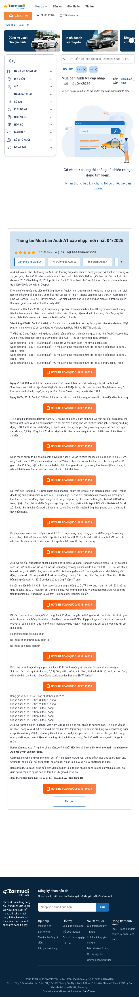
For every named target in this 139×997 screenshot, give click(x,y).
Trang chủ (9, 25)
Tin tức (89, 6)
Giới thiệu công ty (97, 925)
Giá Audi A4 (30, 778)
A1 (27, 25)
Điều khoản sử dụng (98, 948)
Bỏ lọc (68, 69)
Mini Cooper (94, 667)
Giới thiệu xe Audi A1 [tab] (30, 262)
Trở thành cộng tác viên (48, 940)
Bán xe (57, 6)
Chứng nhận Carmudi (99, 960)
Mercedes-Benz (65, 675)
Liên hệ (67, 943)
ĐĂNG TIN (18, 16)
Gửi (102, 907)
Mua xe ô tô (44, 925)
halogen (112, 461)
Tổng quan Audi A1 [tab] (97, 262)
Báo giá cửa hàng (48, 948)
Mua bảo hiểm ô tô (73, 925)
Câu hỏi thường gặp (74, 937)
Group (88, 991)
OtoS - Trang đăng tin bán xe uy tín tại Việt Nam (123, 934)
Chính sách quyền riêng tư (97, 940)
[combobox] (99, 59)
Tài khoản (69, 15)
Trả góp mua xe (71, 931)
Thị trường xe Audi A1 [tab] (64, 262)
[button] (30, 71)
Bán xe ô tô (44, 931)
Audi (21, 25)
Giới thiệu (73, 6)
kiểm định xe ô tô (64, 767)
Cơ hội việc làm (95, 954)
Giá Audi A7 (60, 778)
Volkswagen (112, 667)
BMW (81, 675)
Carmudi (89, 747)
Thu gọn (69, 801)
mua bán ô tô (66, 757)
